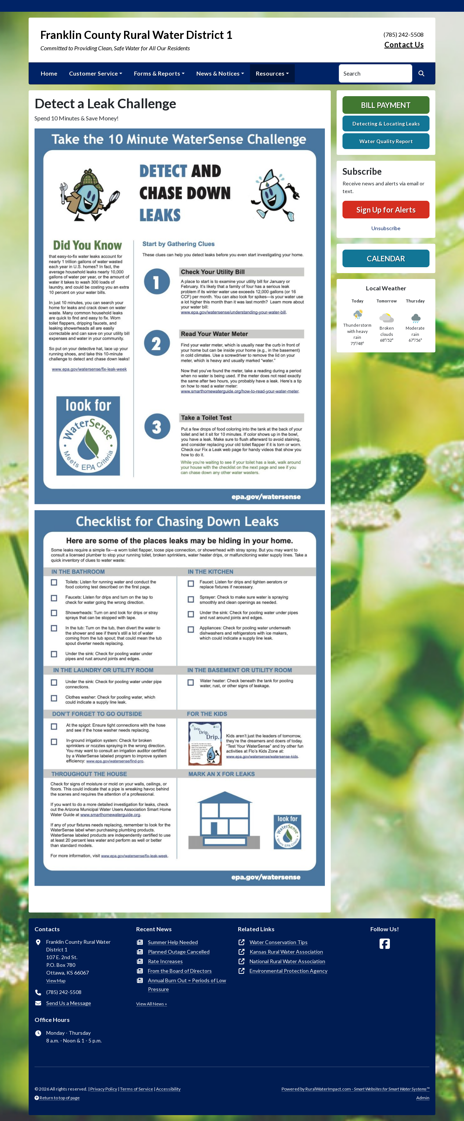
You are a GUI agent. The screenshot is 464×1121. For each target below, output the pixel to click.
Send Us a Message (68, 1003)
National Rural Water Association (287, 961)
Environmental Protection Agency (288, 971)
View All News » (151, 1003)
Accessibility (168, 1089)
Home (49, 73)
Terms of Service (136, 1089)
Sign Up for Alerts (386, 209)
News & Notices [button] (218, 73)
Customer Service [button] (93, 73)
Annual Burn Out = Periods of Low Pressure (187, 984)
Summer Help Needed (173, 942)
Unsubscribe (385, 228)
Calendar (386, 258)
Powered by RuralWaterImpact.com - (355, 1089)
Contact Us (404, 44)
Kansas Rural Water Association (286, 951)
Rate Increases (165, 961)
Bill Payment (386, 105)
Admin (422, 1097)
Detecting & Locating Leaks (386, 123)
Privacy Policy (103, 1089)
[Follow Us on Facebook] (385, 944)
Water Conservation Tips (279, 942)
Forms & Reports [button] (157, 73)
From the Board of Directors (180, 971)
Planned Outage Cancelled (179, 951)
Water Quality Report (386, 141)
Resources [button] (270, 73)
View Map (55, 980)
